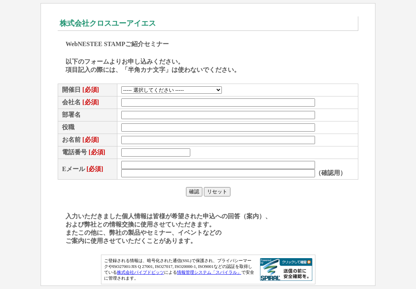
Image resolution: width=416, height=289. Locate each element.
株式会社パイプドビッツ (140, 272)
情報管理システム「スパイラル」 (209, 272)
